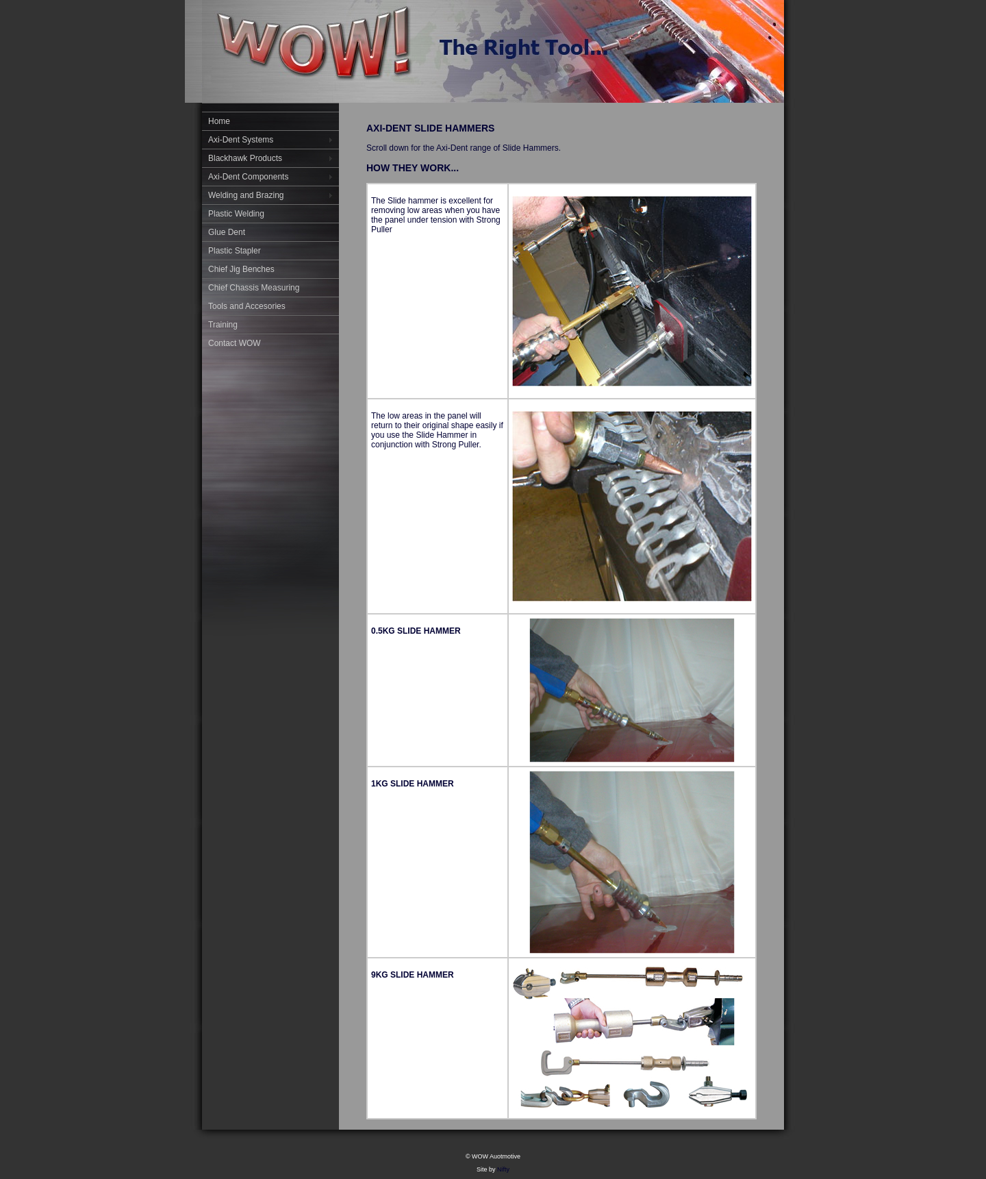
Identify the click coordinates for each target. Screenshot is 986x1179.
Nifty (503, 1169)
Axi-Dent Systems (240, 140)
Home (219, 121)
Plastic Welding (236, 214)
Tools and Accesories (247, 306)
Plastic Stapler (234, 251)
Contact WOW (234, 343)
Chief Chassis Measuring (253, 288)
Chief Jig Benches (241, 269)
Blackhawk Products (245, 158)
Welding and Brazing (246, 195)
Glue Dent (226, 232)
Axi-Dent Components (248, 177)
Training (223, 325)
